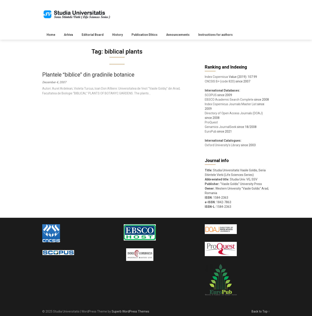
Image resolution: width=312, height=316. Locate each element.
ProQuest (211, 122)
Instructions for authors (215, 34)
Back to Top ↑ (261, 311)
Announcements (178, 34)
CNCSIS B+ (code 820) (220, 81)
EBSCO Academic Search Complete (229, 99)
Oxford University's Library (222, 145)
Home (51, 34)
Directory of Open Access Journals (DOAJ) (234, 113)
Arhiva (68, 34)
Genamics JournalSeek (220, 127)
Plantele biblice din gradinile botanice (88, 75)
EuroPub (210, 131)
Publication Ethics (145, 34)
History (117, 34)
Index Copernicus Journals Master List (231, 104)
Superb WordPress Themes (130, 311)
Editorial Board (93, 34)
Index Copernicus (216, 77)
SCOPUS (211, 95)
